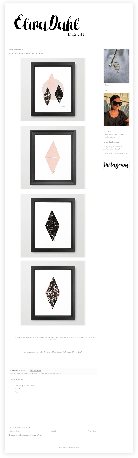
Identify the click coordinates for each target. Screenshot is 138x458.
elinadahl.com (29, 373)
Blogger (76, 447)
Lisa (16, 386)
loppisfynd (57, 373)
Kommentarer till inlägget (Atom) (31, 435)
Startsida (53, 431)
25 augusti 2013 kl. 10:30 (26, 386)
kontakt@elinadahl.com (120, 153)
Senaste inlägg (14, 431)
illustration (37, 373)
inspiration (50, 373)
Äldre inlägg (92, 431)
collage (18, 373)
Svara (16, 392)
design (23, 373)
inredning (44, 373)
